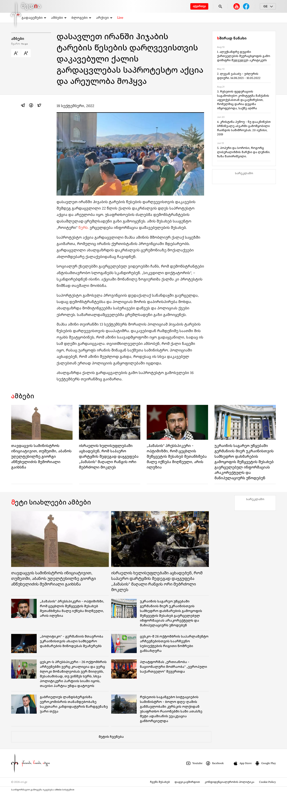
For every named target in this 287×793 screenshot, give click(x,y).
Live (120, 18)
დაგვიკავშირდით (187, 782)
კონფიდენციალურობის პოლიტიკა (229, 782)
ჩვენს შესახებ (160, 782)
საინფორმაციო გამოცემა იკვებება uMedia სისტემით (42, 789)
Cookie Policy (267, 782)
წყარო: (19, 43)
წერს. (84, 227)
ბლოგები (81, 18)
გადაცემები (34, 18)
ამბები (59, 18)
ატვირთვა (199, 6)
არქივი (104, 18)
